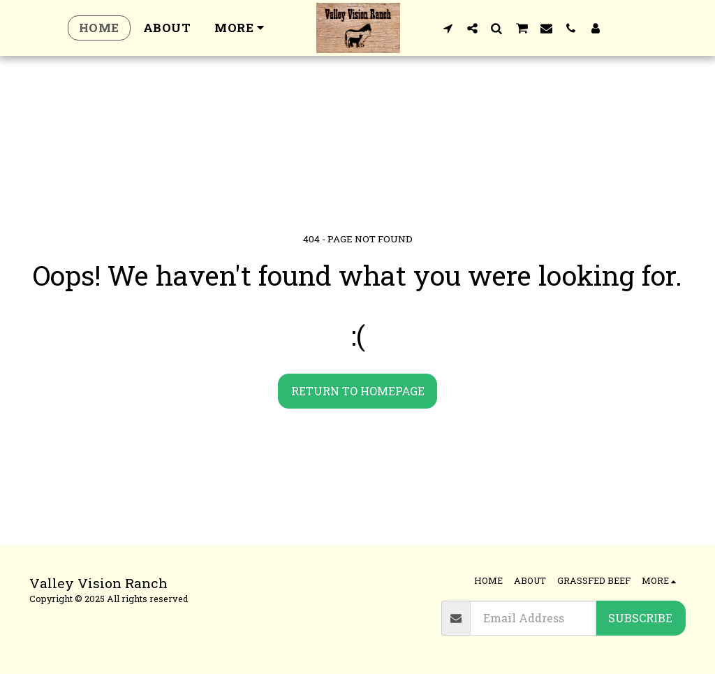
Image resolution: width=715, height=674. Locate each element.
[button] (447, 28)
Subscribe (640, 617)
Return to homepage (358, 390)
